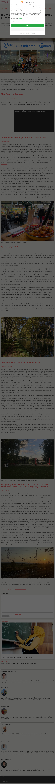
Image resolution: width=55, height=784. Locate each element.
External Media (37, 21)
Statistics (26, 21)
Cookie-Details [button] (22, 33)
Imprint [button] (33, 33)
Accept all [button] (27, 25)
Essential (16, 21)
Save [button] (27, 29)
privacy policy (20, 16)
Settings (20, 18)
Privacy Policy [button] (29, 33)
